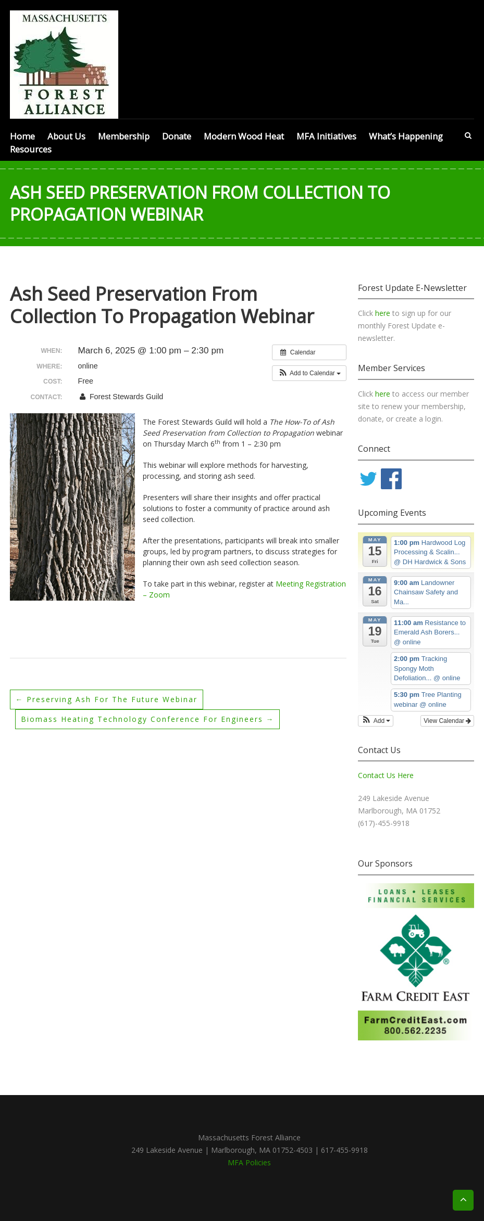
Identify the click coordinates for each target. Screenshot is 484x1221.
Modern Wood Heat (244, 136)
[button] (309, 373)
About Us (66, 136)
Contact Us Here (386, 775)
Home (22, 136)
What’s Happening (406, 136)
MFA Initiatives (326, 136)
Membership (124, 136)
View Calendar (447, 720)
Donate (176, 136)
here (383, 313)
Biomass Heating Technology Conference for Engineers (148, 719)
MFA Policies (249, 1162)
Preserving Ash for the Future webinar (107, 699)
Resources (31, 149)
